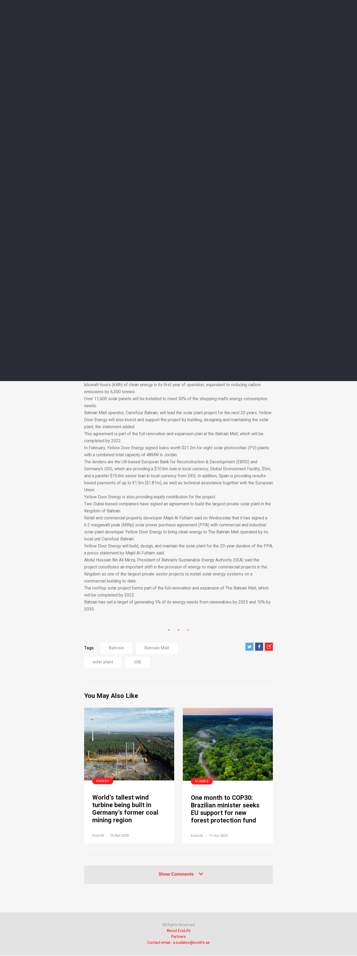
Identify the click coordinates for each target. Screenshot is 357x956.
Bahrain (116, 648)
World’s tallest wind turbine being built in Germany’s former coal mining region (125, 809)
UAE (138, 662)
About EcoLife (179, 931)
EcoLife (98, 835)
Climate (202, 781)
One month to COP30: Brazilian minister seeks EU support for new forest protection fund (226, 809)
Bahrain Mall (157, 648)
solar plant (102, 662)
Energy (102, 781)
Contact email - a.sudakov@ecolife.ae (178, 943)
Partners (178, 937)
